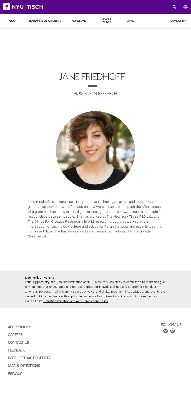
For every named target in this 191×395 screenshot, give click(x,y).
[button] (174, 7)
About (13, 20)
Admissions (79, 20)
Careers (15, 335)
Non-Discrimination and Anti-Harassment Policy (75, 301)
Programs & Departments (44, 20)
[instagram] (172, 331)
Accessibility (19, 327)
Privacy (15, 373)
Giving (130, 20)
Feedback (16, 350)
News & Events (106, 20)
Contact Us (18, 342)
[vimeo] (165, 331)
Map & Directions (24, 366)
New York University (39, 278)
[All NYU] (185, 7)
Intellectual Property (29, 358)
